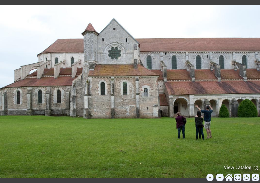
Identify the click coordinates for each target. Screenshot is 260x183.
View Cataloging (241, 167)
